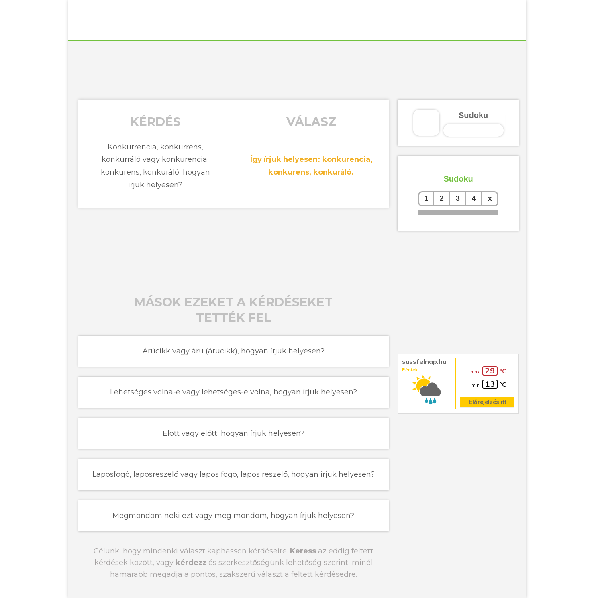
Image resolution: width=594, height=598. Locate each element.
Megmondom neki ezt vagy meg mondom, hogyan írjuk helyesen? (233, 515)
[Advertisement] (297, 69)
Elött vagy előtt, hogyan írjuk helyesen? (233, 433)
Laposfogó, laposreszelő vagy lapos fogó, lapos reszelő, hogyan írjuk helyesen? (233, 474)
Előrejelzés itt (487, 402)
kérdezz (191, 562)
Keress (303, 551)
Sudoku (473, 115)
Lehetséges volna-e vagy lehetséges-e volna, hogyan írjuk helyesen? (233, 392)
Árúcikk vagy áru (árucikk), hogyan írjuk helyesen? (234, 351)
